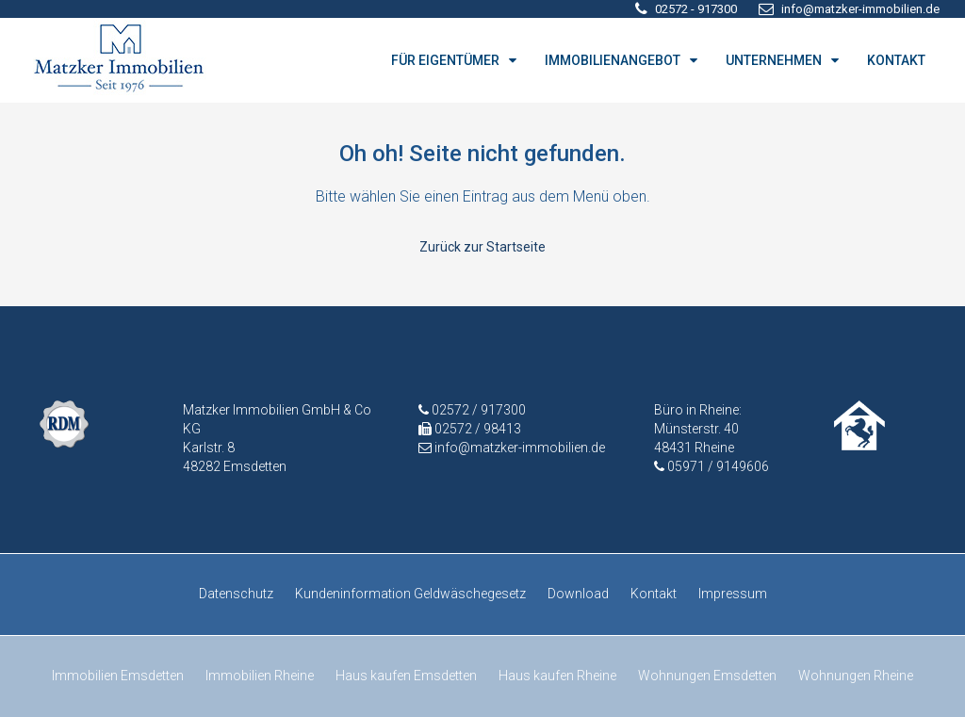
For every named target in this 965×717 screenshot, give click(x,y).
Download (578, 593)
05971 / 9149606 (718, 466)
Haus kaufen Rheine (557, 675)
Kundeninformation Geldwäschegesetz (410, 593)
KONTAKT (896, 60)
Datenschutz (236, 593)
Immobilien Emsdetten (118, 675)
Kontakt (653, 593)
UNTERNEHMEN (774, 60)
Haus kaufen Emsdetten (406, 675)
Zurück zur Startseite (482, 246)
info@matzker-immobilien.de (519, 447)
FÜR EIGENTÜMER (445, 60)
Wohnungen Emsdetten (707, 675)
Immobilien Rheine (259, 675)
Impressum (732, 593)
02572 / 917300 (477, 409)
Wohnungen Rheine (855, 675)
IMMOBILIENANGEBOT (612, 60)
